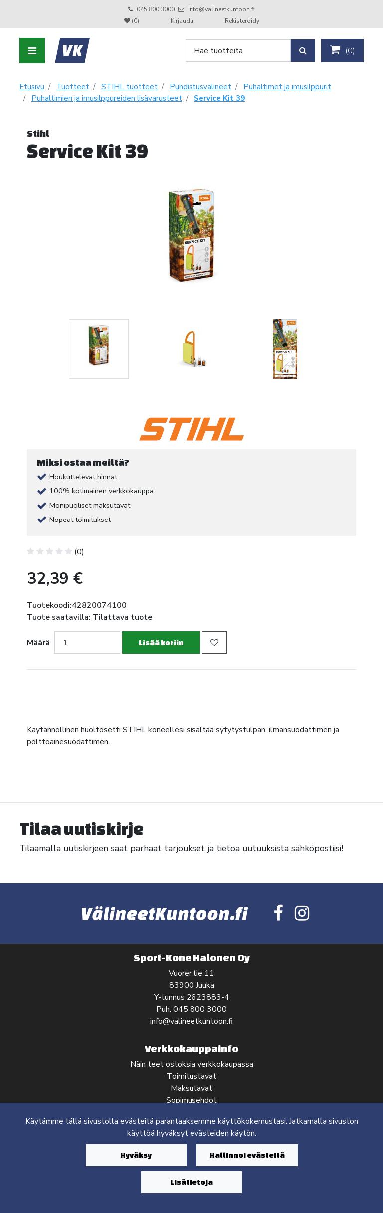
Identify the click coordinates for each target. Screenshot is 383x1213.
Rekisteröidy (242, 21)
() (342, 50)
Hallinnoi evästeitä (247, 1155)
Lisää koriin (161, 642)
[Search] (238, 50)
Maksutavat (191, 1088)
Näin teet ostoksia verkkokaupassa (191, 1064)
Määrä (38, 642)
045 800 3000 (156, 9)
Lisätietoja (191, 1182)
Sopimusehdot (191, 1100)
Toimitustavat (191, 1076)
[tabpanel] (98, 349)
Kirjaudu (183, 21)
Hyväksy (136, 1155)
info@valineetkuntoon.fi (221, 9)
